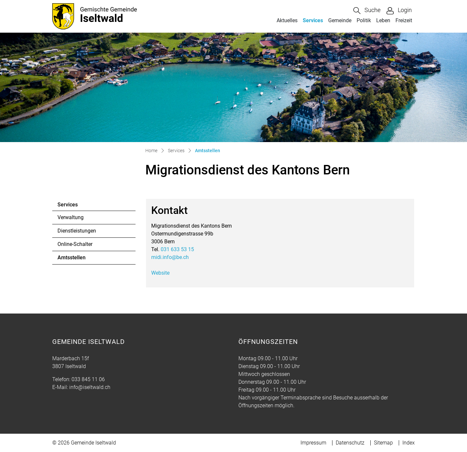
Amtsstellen (75, 259)
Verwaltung (70, 217)
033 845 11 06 (88, 379)
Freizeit (403, 20)
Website (163, 273)
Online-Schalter (74, 244)
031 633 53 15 (177, 249)
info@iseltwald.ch (89, 387)
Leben (383, 20)
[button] (366, 10)
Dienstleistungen (76, 231)
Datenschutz (350, 443)
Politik (364, 20)
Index (408, 443)
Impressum (313, 443)
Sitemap (383, 443)
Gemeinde (339, 20)
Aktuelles (287, 20)
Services (313, 20)
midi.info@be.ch (170, 257)
